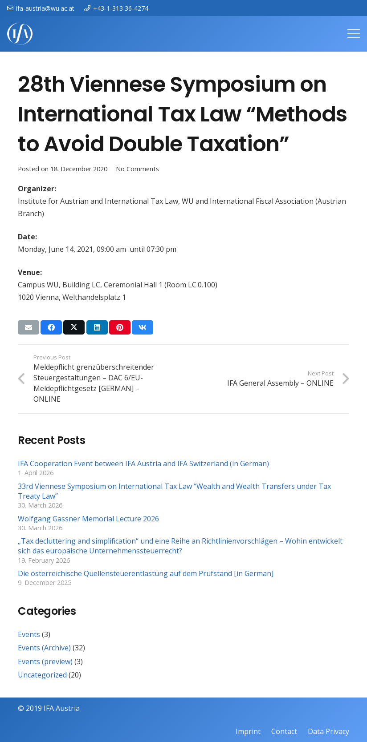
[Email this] (28, 327)
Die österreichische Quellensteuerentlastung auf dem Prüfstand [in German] (145, 573)
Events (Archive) (44, 648)
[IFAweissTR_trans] (20, 34)
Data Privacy (328, 731)
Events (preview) (45, 661)
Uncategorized (42, 675)
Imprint (248, 731)
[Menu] (354, 34)
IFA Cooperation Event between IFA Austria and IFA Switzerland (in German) (143, 463)
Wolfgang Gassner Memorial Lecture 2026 (88, 519)
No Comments (137, 169)
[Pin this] (119, 327)
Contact (284, 731)
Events (29, 634)
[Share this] (51, 327)
